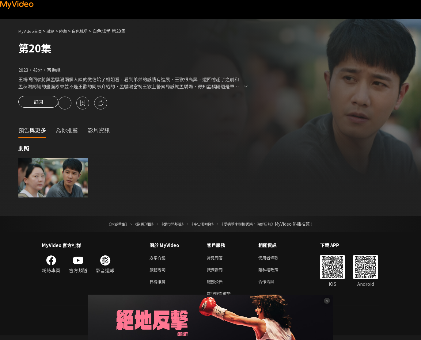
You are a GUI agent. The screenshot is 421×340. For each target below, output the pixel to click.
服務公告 (216, 284)
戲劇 (55, 31)
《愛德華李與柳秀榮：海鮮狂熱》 (255, 225)
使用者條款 (273, 259)
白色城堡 (87, 31)
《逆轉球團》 (137, 225)
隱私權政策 (273, 272)
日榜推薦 (159, 284)
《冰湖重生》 (107, 225)
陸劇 (69, 31)
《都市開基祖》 (169, 225)
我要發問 (216, 272)
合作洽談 (271, 284)
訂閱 (38, 104)
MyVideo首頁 (32, 31)
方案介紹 (159, 259)
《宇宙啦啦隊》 (204, 225)
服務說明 (159, 272)
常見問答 (216, 259)
